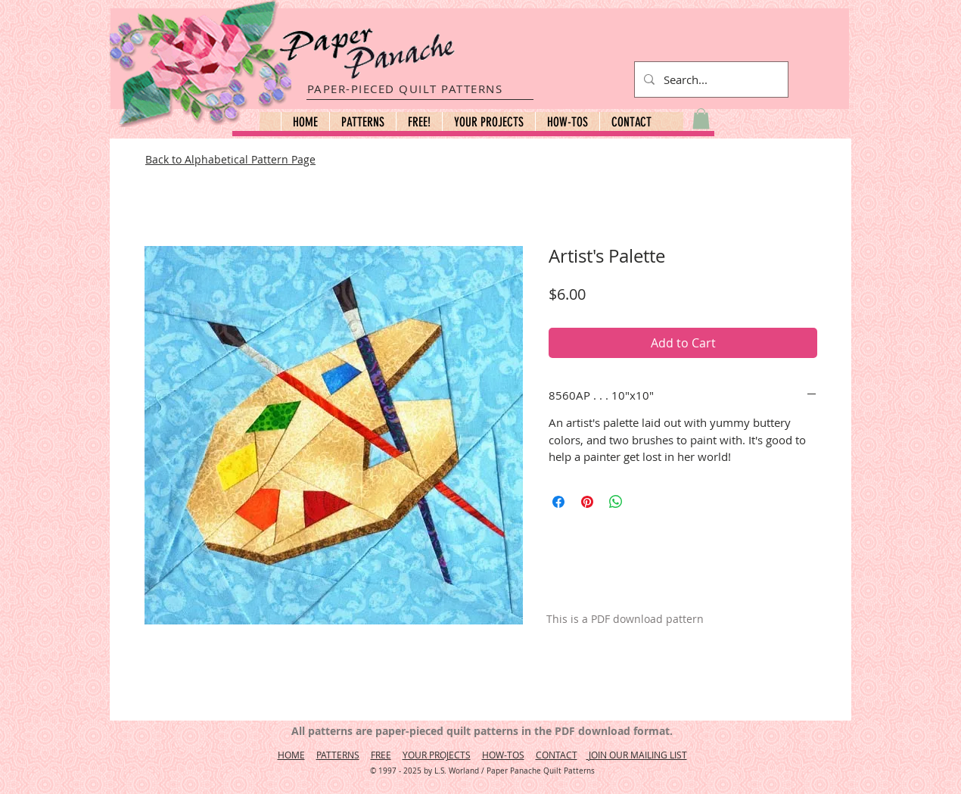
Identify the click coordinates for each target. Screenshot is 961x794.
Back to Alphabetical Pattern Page (230, 159)
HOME (291, 755)
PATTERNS (337, 755)
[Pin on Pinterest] (587, 502)
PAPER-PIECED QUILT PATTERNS (405, 88)
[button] (362, 122)
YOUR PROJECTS (437, 755)
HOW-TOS (503, 755)
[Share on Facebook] (558, 502)
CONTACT (556, 755)
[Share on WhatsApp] (616, 502)
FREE (381, 755)
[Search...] (710, 79)
